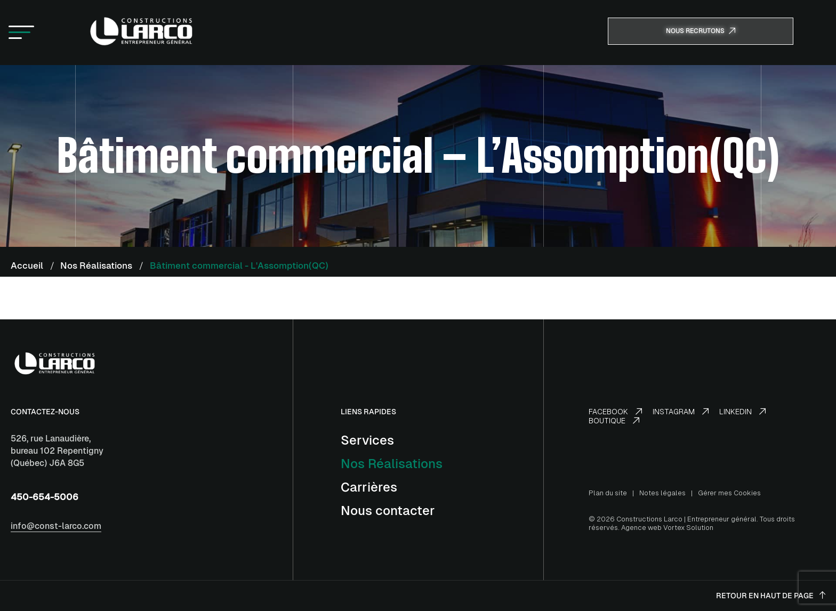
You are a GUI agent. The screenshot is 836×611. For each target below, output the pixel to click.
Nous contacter (388, 510)
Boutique (614, 420)
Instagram (681, 411)
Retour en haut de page (770, 595)
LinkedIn (742, 411)
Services (367, 440)
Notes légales (662, 493)
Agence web (641, 528)
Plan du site (608, 493)
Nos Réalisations (392, 463)
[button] (21, 32)
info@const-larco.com (56, 526)
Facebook (615, 411)
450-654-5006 (44, 497)
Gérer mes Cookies (729, 493)
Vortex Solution (688, 528)
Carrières (369, 487)
